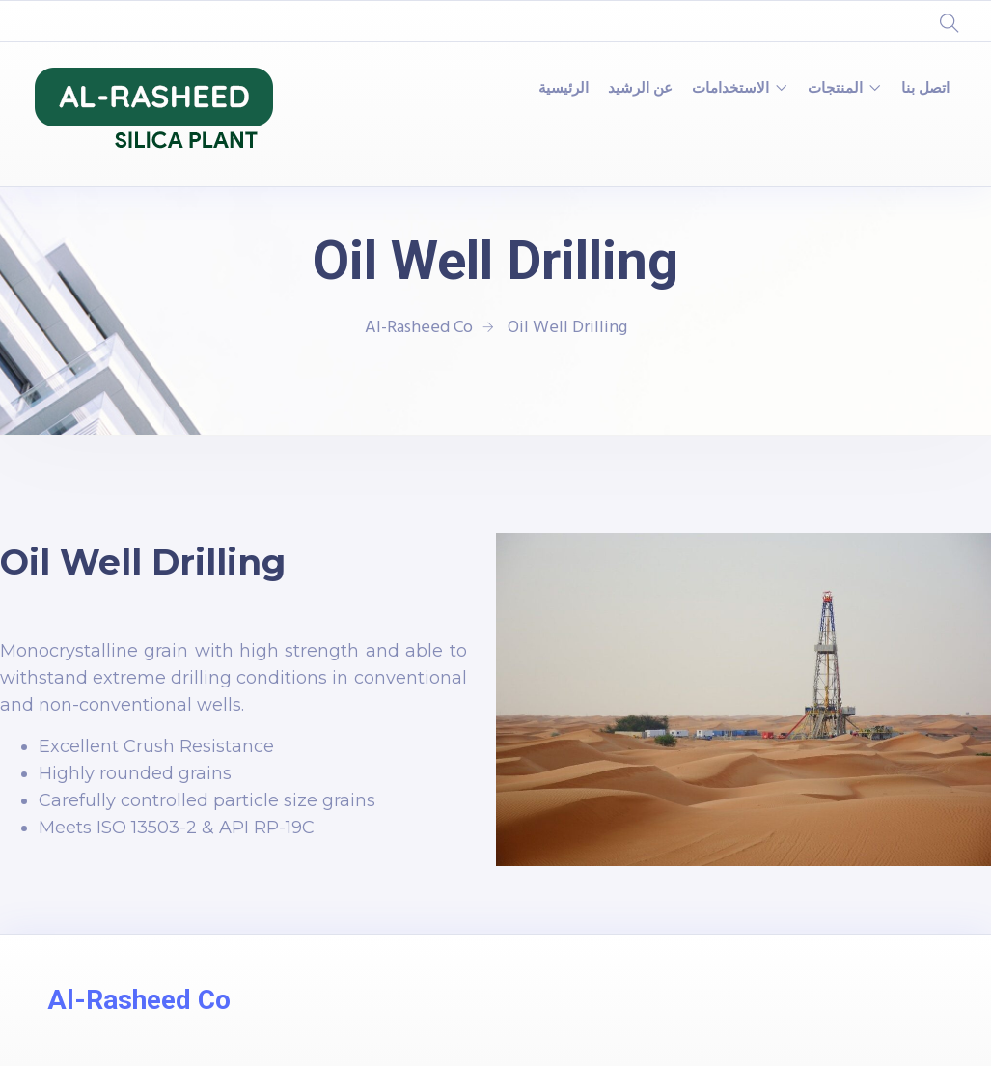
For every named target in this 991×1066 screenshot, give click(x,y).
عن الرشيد (640, 88)
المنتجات (835, 88)
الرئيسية (563, 88)
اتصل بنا (925, 88)
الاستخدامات (730, 88)
